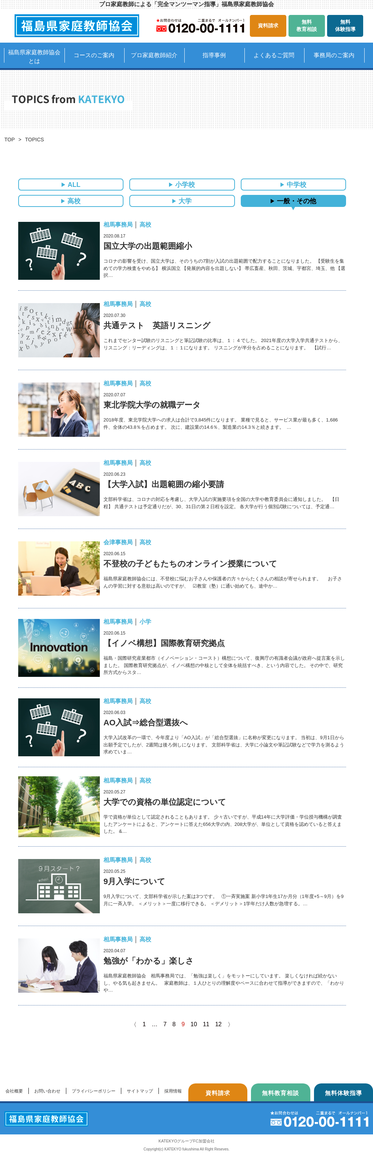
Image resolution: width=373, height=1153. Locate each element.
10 (194, 1024)
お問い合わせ (47, 1091)
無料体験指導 (345, 25)
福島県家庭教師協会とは (34, 56)
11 (206, 1024)
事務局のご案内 (334, 55)
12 (218, 1024)
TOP (9, 139)
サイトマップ (140, 1091)
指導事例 (214, 55)
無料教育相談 (307, 25)
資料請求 (268, 25)
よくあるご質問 (274, 55)
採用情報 (173, 1091)
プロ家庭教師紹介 (154, 55)
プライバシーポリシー (93, 1091)
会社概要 (14, 1091)
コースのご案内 (94, 55)
